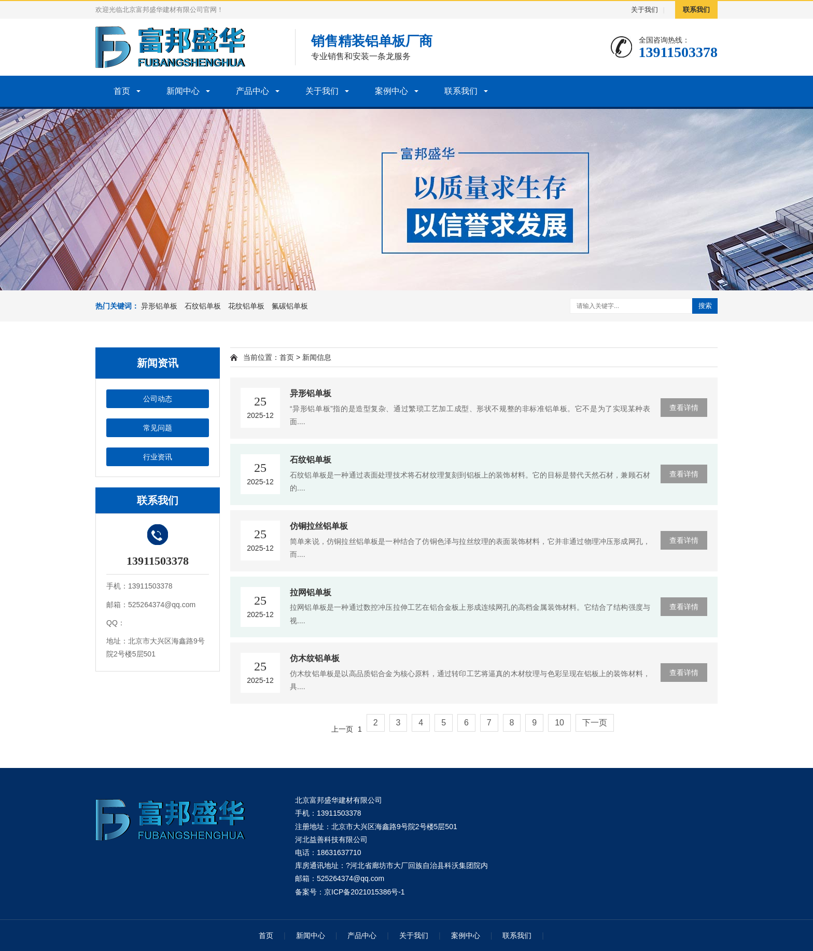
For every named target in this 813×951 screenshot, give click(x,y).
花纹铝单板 (246, 306)
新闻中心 (183, 91)
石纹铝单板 (203, 306)
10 (559, 722)
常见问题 (157, 428)
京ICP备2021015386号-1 (364, 892)
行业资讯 (157, 457)
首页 (122, 91)
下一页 (594, 722)
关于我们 (644, 9)
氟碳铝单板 (290, 306)
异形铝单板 (159, 306)
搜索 (705, 306)
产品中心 (252, 91)
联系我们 (696, 9)
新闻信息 (316, 357)
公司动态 (157, 399)
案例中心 (391, 91)
